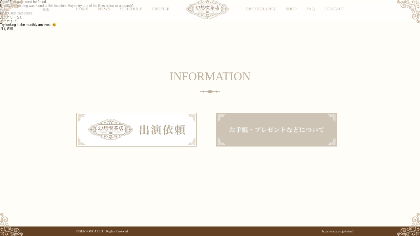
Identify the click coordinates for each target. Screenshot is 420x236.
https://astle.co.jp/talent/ (337, 231)
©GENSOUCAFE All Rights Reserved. (102, 231)
